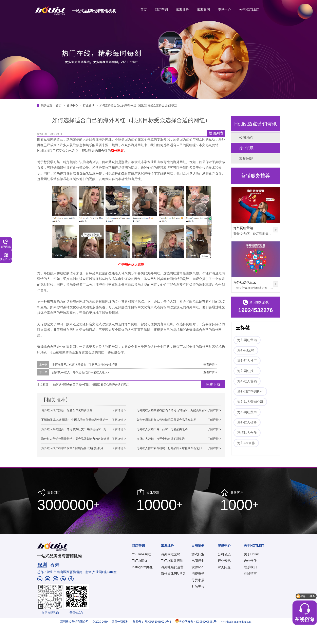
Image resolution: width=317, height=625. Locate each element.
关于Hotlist (251, 554)
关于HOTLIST (249, 9)
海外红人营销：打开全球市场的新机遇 (161, 438)
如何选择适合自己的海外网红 (71, 384)
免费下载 (213, 384)
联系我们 (250, 567)
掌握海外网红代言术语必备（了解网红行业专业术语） (86, 364)
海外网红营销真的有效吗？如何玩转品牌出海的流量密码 (172, 410)
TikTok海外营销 (172, 560)
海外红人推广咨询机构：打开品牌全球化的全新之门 (169, 448)
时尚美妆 (197, 586)
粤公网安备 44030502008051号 (196, 621)
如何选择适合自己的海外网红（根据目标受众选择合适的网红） (139, 105)
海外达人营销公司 (250, 402)
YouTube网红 (141, 554)
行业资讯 (89, 105)
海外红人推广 (247, 360)
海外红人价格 (247, 422)
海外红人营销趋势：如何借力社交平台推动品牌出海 (73, 429)
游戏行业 (197, 554)
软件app (197, 567)
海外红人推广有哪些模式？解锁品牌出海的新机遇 (72, 448)
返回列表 (216, 133)
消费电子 (197, 573)
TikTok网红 (140, 560)
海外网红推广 (247, 371)
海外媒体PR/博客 (173, 573)
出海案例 (203, 9)
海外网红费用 (247, 412)
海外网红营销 (243, 228)
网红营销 (161, 9)
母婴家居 (197, 580)
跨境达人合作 (247, 432)
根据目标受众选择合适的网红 (110, 384)
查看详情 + (210, 364)
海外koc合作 (246, 443)
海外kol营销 (245, 350)
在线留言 (250, 573)
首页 (143, 9)
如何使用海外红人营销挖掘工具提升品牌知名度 (166, 419)
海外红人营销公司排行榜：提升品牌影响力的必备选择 (75, 438)
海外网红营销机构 (250, 391)
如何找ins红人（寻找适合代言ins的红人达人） (81, 372)
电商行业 (197, 560)
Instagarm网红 (142, 567)
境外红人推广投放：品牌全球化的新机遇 (66, 410)
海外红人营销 (247, 381)
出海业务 (182, 9)
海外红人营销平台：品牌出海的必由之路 (162, 429)
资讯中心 (224, 9)
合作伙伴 (250, 560)
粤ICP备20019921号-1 (158, 621)
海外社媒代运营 (245, 282)
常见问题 (246, 158)
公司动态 (246, 137)
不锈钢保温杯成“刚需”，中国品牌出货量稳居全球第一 (74, 419)
